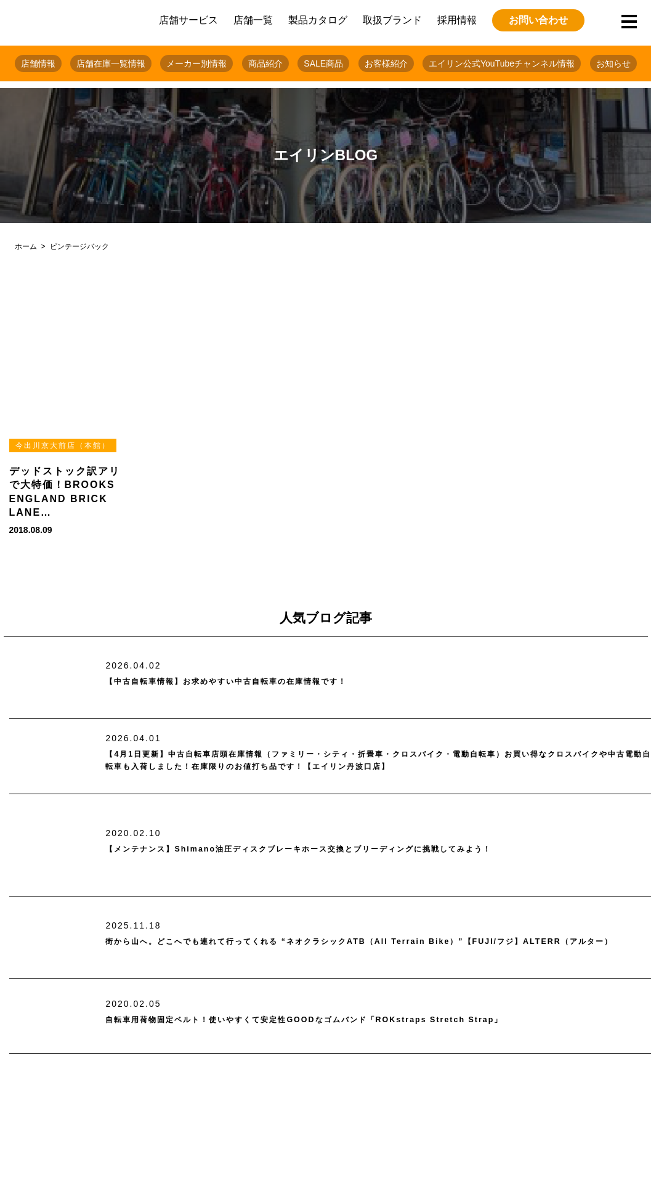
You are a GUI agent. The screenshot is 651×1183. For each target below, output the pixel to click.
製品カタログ (317, 20)
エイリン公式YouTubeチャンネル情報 (502, 63)
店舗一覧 (253, 20)
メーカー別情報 (196, 63)
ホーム (26, 246)
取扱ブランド (392, 20)
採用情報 (457, 20)
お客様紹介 (386, 63)
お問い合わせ (538, 20)
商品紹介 (265, 63)
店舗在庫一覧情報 (110, 63)
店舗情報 (38, 63)
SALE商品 (323, 63)
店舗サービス (188, 20)
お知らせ (613, 63)
